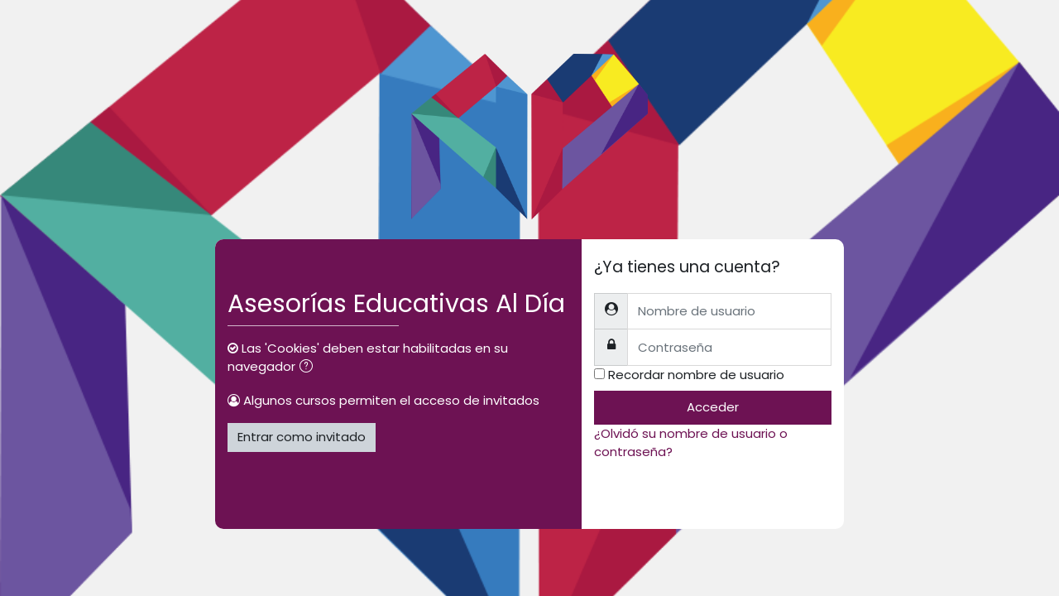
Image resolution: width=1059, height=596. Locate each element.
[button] (309, 368)
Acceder (713, 407)
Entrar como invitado (301, 436)
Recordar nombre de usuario (696, 374)
